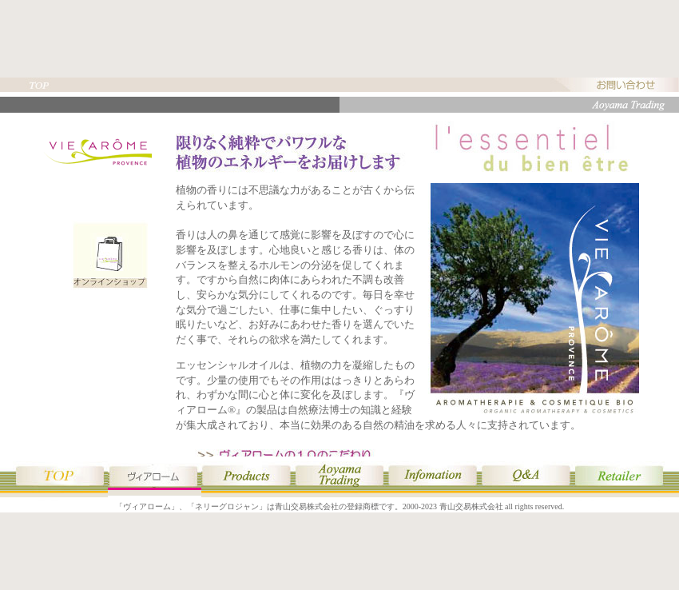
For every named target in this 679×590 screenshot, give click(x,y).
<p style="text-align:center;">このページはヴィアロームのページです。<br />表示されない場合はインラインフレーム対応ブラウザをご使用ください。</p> (339, 284)
